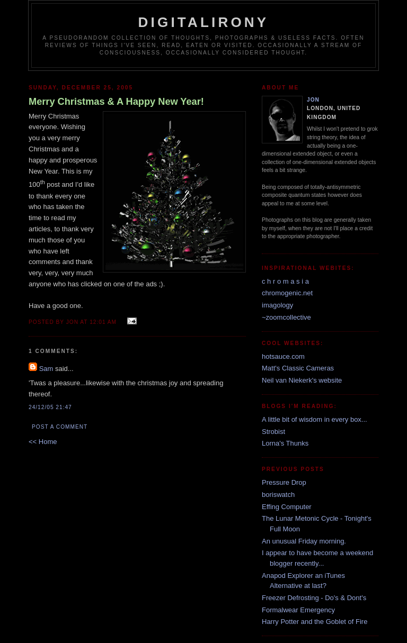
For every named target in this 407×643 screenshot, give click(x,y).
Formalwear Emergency (298, 610)
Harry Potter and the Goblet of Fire (314, 622)
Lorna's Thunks (285, 443)
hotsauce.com (283, 356)
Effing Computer (287, 507)
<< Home (43, 442)
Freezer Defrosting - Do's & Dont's (314, 598)
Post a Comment (59, 427)
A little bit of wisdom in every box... (314, 419)
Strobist (273, 432)
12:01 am (103, 322)
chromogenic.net (287, 293)
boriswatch (278, 495)
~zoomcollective (286, 317)
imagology (277, 305)
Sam (46, 369)
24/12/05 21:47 (50, 407)
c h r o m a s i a (285, 281)
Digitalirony (203, 22)
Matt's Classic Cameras (298, 368)
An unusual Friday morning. (304, 541)
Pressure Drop (284, 482)
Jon (313, 100)
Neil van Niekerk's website (302, 380)
